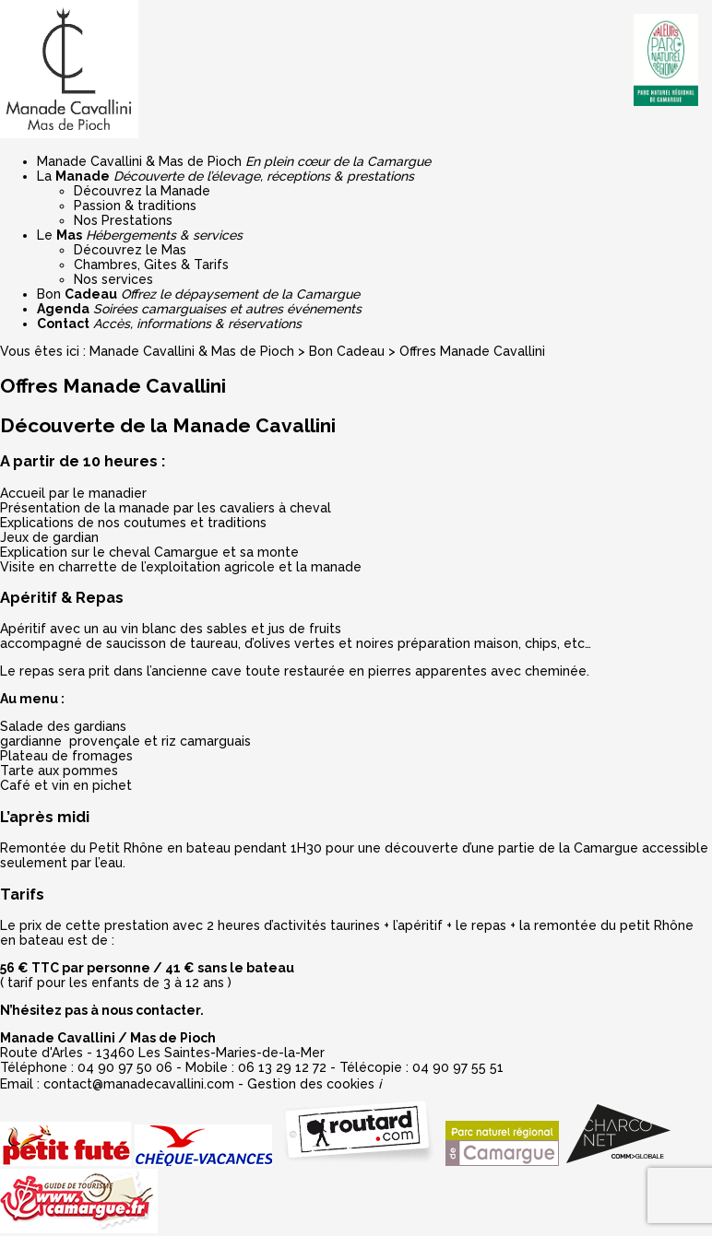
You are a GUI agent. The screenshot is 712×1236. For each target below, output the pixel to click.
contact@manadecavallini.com (138, 1084)
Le (140, 235)
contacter (168, 1010)
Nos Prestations (123, 220)
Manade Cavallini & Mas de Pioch (234, 161)
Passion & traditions (135, 205)
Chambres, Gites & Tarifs (151, 264)
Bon (198, 294)
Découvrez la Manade (142, 190)
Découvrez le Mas (130, 249)
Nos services (113, 279)
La (225, 176)
